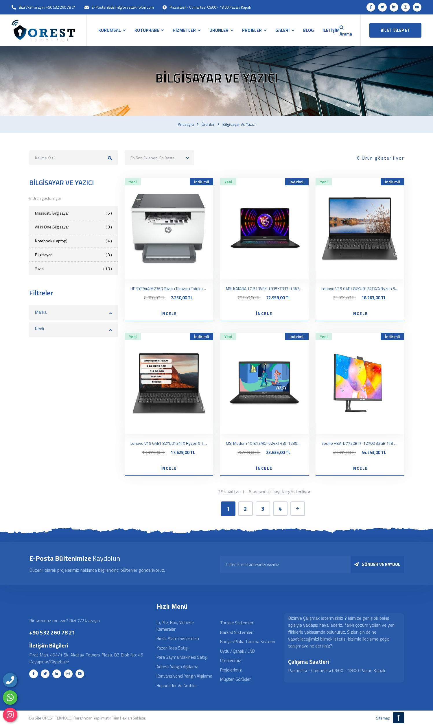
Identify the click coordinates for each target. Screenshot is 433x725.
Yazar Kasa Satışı (172, 648)
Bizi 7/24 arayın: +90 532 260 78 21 (47, 7)
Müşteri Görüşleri (236, 679)
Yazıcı (73, 268)
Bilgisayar (73, 255)
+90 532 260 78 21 (52, 632)
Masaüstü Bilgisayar (73, 213)
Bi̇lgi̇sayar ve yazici (238, 124)
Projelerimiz (231, 670)
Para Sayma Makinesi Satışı (182, 657)
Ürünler (208, 124)
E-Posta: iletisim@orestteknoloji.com (123, 7)
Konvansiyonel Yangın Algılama (184, 676)
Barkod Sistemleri (236, 632)
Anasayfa (186, 124)
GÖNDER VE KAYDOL (377, 564)
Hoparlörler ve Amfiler (176, 685)
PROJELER (252, 30)
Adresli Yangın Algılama (177, 666)
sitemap (383, 718)
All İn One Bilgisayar (73, 227)
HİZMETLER (184, 30)
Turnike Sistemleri (237, 622)
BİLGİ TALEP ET (395, 30)
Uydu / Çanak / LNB (237, 651)
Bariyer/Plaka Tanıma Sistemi (247, 641)
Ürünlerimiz (230, 660)
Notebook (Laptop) (73, 241)
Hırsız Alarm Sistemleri (177, 638)
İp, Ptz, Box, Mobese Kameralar (175, 625)
